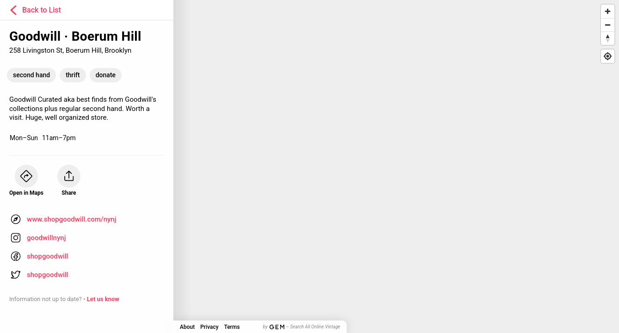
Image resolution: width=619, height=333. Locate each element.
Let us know (103, 299)
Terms (232, 327)
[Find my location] (607, 56)
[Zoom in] (607, 11)
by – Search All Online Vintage (301, 326)
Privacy (209, 327)
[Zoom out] (607, 24)
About (187, 327)
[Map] (309, 166)
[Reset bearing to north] (607, 38)
